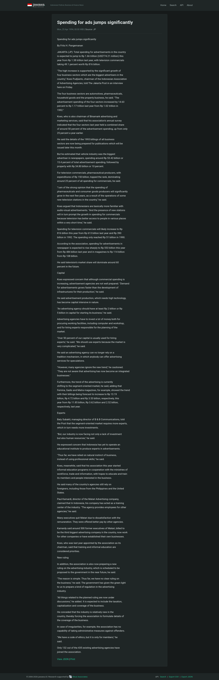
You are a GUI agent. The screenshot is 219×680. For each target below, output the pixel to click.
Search (173, 5)
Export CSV (174, 677)
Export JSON (187, 677)
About (190, 5)
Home (163, 5)
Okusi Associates (78, 677)
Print (72, 659)
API (181, 5)
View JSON (63, 659)
